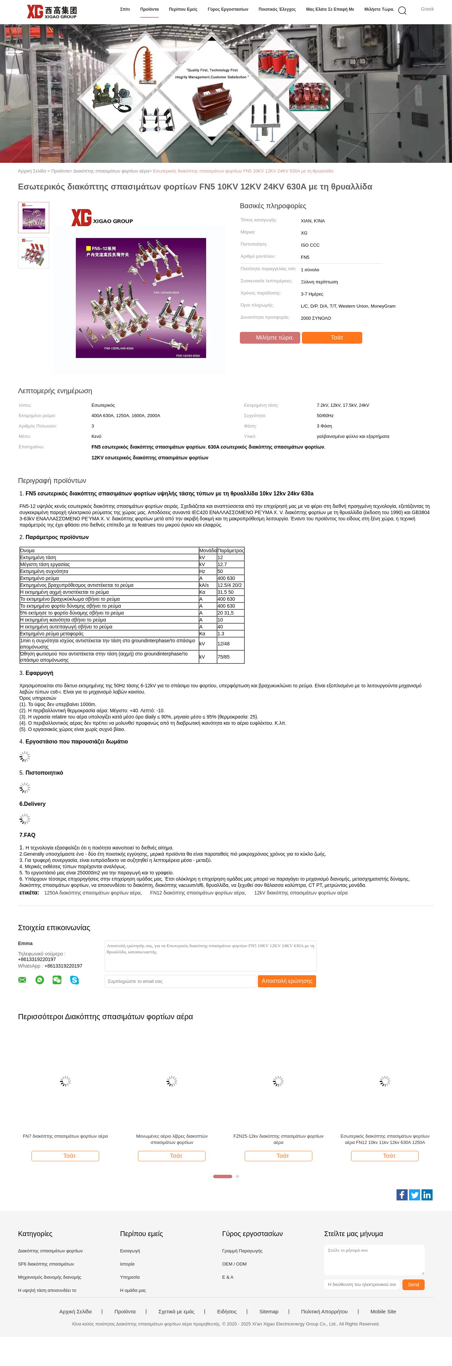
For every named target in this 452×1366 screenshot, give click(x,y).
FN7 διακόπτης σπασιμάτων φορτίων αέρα (65, 1136)
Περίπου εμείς (183, 9)
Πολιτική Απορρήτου (324, 1311)
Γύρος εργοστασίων (228, 9)
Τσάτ (332, 337)
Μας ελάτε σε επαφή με (330, 9)
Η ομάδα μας (133, 1290)
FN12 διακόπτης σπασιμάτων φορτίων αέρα (197, 893)
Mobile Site (383, 1311)
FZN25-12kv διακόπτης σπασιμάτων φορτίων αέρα (278, 1139)
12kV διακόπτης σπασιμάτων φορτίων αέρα (301, 893)
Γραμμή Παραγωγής (242, 1250)
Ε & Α (228, 1277)
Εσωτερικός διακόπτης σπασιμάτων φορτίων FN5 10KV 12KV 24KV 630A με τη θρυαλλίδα (243, 171)
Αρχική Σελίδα (75, 1311)
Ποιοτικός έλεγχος (277, 9)
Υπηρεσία (130, 1277)
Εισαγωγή (130, 1250)
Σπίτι (125, 9)
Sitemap (268, 1311)
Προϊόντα (149, 9)
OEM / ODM (234, 1264)
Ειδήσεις (227, 1311)
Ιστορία (127, 1264)
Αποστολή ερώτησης (287, 981)
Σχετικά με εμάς (176, 1311)
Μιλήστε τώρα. (379, 9)
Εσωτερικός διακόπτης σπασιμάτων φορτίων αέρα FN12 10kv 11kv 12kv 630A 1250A (385, 1139)
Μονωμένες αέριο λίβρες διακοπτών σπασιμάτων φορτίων (172, 1139)
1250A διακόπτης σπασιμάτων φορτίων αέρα (92, 893)
